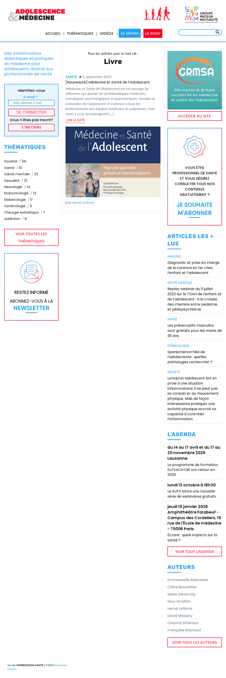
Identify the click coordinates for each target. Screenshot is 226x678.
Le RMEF (152, 33)
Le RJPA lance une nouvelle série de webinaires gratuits (191, 494)
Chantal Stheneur (183, 623)
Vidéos (106, 33)
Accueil (53, 33)
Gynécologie (178, 346)
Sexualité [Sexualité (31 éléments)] (15, 180)
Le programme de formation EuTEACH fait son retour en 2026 (192, 469)
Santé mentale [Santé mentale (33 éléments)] (21, 174)
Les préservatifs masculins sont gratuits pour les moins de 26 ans (194, 330)
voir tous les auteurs (194, 642)
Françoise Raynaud (184, 630)
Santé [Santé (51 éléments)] (13, 167)
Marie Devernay (181, 594)
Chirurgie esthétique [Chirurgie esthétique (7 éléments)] (24, 212)
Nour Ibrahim (178, 601)
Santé (71, 76)
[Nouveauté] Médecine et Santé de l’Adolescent (108, 82)
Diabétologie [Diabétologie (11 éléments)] (18, 199)
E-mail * (31, 97)
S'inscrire (31, 127)
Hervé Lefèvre (83, 202)
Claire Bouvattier (182, 587)
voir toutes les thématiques (31, 237)
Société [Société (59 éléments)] (15, 161)
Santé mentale (179, 282)
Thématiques (80, 33)
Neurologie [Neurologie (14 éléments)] (17, 186)
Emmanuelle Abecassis (187, 579)
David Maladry (180, 615)
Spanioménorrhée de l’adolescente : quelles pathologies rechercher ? (190, 357)
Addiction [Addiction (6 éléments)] (15, 218)
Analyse (174, 256)
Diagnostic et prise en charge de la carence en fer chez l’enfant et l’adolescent (193, 268)
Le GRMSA (130, 33)
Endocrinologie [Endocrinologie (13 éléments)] (20, 193)
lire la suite (75, 120)
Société (173, 372)
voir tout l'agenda (194, 551)
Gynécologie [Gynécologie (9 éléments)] (18, 205)
